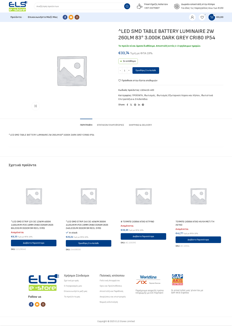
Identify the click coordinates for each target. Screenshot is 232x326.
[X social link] (131, 105)
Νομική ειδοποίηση (109, 302)
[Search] (82, 6)
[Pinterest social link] (135, 105)
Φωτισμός (149, 95)
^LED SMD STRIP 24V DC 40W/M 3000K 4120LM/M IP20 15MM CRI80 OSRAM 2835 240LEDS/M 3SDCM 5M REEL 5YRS (87, 225)
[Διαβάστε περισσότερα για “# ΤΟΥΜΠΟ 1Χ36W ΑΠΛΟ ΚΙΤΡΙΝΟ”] (143, 236)
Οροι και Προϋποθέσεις (111, 286)
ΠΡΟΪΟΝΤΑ (137, 95)
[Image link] (44, 282)
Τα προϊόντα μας (72, 296)
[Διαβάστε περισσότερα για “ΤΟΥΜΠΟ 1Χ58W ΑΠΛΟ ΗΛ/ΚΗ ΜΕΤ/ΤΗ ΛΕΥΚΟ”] (198, 239)
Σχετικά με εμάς (71, 280)
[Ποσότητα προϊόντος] (124, 70)
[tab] (86, 123)
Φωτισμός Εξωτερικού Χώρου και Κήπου (178, 95)
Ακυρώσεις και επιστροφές (113, 296)
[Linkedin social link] (139, 105)
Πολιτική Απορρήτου (110, 280)
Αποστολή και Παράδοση (111, 291)
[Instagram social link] (77, 17)
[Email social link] (71, 17)
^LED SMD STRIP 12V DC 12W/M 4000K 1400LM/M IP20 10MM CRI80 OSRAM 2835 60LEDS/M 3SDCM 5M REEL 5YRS (32, 225)
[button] (88, 243)
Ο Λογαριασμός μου (73, 286)
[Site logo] (18, 6)
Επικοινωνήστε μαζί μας (75, 291)
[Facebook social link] (65, 17)
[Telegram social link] (143, 105)
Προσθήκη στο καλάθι (146, 70)
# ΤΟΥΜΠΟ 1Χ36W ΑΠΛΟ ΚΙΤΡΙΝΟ (137, 221)
